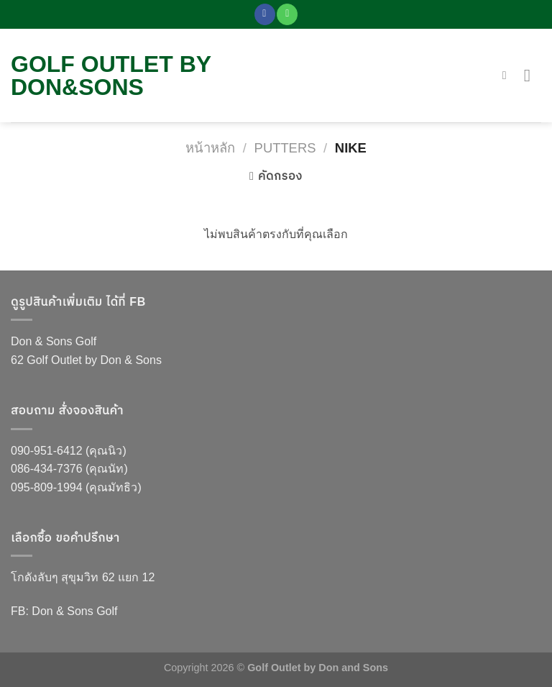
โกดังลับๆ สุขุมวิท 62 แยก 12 (83, 577)
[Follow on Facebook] (264, 14)
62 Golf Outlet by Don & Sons (86, 360)
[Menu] (532, 75)
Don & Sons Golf (53, 341)
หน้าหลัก (210, 147)
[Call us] (287, 14)
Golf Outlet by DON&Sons (111, 76)
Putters (285, 147)
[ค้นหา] (508, 75)
